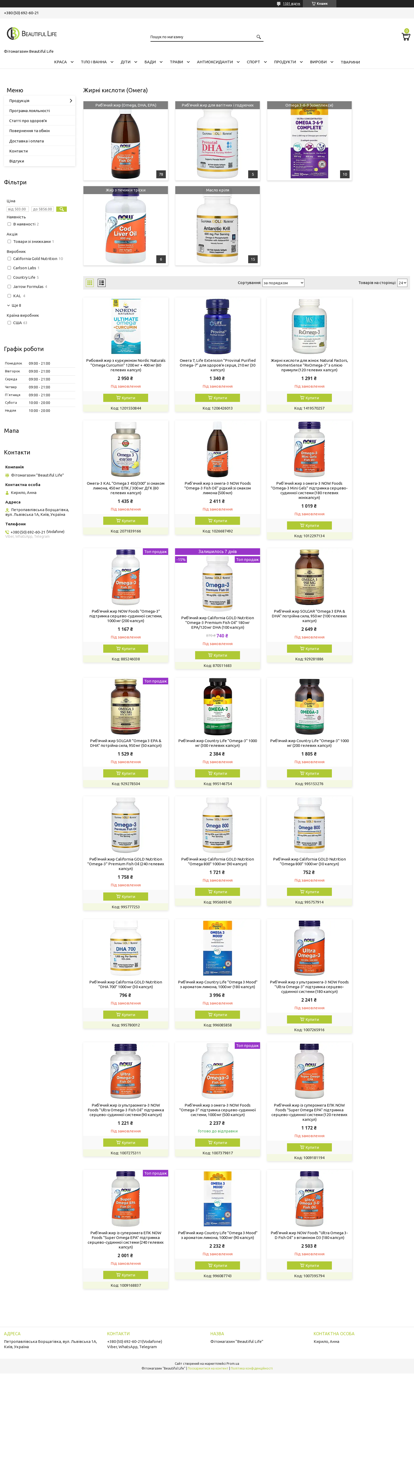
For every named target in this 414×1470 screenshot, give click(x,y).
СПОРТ (253, 62)
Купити (124, 398)
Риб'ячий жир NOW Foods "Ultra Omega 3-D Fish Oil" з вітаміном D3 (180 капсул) (372, 994)
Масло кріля (121, 190)
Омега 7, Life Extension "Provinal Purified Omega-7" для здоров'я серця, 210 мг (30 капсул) (205, 365)
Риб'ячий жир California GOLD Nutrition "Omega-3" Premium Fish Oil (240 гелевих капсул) (121, 742)
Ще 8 (16, 305)
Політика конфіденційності (252, 1124)
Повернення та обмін (29, 130)
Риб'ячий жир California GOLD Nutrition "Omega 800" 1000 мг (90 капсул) (205, 742)
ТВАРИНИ (350, 62)
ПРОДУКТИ (285, 62)
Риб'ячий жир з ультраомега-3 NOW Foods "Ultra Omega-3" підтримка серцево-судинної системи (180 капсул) (205, 867)
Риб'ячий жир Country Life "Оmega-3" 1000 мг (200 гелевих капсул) (371, 616)
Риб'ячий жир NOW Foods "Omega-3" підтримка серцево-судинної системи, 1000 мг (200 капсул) (288, 489)
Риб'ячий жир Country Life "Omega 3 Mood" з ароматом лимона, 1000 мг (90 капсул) (288, 994)
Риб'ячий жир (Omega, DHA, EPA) (121, 105)
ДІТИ (125, 62)
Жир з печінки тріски (372, 105)
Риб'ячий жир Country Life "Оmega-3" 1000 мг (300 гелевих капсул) (288, 616)
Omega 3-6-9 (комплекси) (288, 105)
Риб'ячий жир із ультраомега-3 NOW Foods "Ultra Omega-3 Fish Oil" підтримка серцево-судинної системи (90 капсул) (288, 867)
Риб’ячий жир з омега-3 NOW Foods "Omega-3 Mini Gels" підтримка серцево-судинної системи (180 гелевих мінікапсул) (205, 491)
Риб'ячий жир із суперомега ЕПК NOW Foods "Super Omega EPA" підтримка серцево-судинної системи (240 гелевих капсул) (205, 996)
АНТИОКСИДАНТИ (215, 62)
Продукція (19, 100)
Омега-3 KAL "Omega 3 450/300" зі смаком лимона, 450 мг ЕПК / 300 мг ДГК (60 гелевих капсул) (371, 365)
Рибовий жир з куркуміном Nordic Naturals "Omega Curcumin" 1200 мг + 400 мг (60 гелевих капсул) (121, 365)
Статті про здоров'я (28, 120)
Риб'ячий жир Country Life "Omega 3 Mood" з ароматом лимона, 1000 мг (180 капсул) (121, 865)
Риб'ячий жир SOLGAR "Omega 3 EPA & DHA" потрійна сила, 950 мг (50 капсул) (205, 619)
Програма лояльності (29, 110)
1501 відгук (291, 3)
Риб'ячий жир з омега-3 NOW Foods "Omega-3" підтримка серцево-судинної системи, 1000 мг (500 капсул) (372, 867)
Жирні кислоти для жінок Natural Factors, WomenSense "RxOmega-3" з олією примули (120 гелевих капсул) (288, 365)
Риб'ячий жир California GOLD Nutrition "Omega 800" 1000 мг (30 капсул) (288, 742)
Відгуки (16, 161)
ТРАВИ (176, 62)
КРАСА (60, 62)
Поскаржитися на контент (208, 1124)
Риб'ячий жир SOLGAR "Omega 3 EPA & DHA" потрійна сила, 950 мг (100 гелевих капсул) (121, 619)
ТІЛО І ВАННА (94, 62)
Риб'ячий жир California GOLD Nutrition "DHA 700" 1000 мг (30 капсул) (371, 742)
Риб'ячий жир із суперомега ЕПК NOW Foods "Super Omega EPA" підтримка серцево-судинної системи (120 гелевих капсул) (121, 996)
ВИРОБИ (318, 62)
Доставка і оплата (26, 141)
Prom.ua (233, 1120)
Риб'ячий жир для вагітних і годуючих (205, 108)
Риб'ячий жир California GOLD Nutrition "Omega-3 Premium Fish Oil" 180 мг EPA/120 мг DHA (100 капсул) (371, 495)
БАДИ (150, 62)
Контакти (18, 151)
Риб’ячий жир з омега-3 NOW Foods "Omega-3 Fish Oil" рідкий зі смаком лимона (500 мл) (121, 489)
